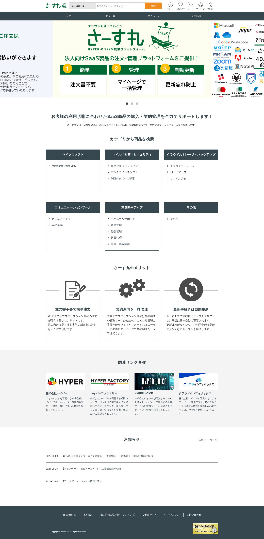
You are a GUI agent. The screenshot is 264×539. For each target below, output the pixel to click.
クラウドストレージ (182, 166)
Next (238, 59)
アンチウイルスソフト (124, 172)
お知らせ (196, 17)
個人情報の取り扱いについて (118, 514)
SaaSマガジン (171, 514)
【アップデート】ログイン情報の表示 (82, 481)
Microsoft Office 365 (64, 166)
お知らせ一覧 (206, 440)
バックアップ (178, 172)
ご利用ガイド (149, 514)
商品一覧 (110, 17)
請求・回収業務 (120, 244)
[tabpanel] (132, 59)
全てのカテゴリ (79, 6)
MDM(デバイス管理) (123, 178)
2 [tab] (132, 103)
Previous (25, 59)
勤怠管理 (116, 231)
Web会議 (57, 225)
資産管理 (116, 225)
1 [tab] (127, 103)
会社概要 (69, 514)
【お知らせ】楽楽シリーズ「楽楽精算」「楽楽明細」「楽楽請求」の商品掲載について (108, 455)
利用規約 (88, 514)
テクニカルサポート (123, 218)
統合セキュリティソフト (126, 166)
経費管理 (116, 237)
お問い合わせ (194, 514)
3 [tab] (137, 103)
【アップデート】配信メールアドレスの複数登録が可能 (91, 468)
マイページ (153, 17)
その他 (174, 218)
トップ (67, 17)
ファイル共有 (178, 178)
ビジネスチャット (62, 218)
